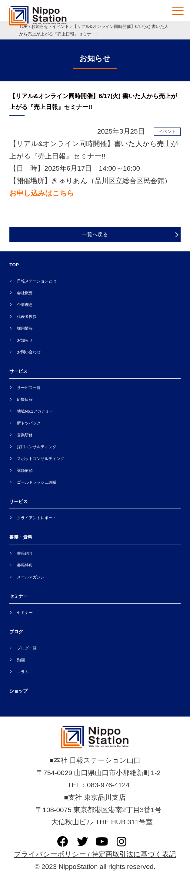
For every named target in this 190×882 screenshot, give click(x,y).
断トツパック (29, 423)
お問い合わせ (29, 352)
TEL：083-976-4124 (95, 785)
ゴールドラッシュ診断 (36, 482)
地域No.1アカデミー (35, 411)
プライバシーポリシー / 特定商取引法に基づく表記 (95, 854)
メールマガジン (31, 577)
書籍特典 (25, 565)
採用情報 (25, 328)
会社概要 (25, 293)
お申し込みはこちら (41, 193)
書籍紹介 (25, 553)
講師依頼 (25, 470)
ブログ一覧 (27, 648)
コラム (23, 671)
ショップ (18, 690)
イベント (60, 26)
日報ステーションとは (36, 281)
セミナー (25, 612)
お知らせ (39, 26)
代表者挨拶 (27, 316)
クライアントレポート (36, 518)
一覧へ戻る (95, 234)
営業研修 (25, 435)
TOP (23, 26)
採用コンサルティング (36, 446)
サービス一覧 (29, 387)
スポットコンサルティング (40, 458)
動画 (21, 660)
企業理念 (25, 304)
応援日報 (25, 399)
